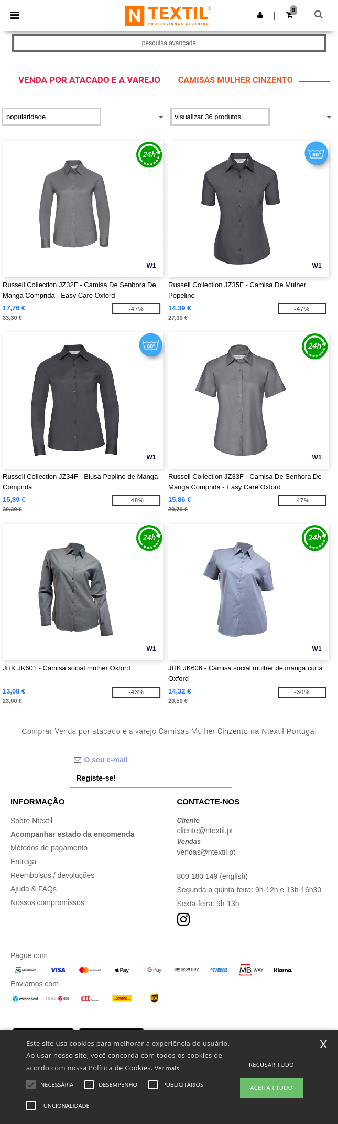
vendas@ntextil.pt (206, 852)
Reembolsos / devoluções (52, 875)
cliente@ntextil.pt (205, 830)
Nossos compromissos (47, 902)
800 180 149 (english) (212, 876)
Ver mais (167, 1068)
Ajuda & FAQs (33, 889)
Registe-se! (96, 778)
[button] (260, 14)
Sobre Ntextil (31, 820)
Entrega (23, 861)
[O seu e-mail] (151, 759)
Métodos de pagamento (49, 848)
